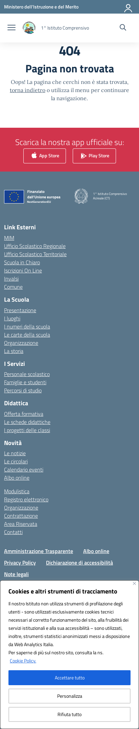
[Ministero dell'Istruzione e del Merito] (41, 6)
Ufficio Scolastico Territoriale (35, 254)
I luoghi (12, 318)
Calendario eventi (23, 469)
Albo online (16, 478)
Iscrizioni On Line (23, 270)
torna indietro (27, 90)
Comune (13, 287)
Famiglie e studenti (25, 382)
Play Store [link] (94, 156)
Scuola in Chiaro (22, 262)
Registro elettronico (26, 499)
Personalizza (69, 695)
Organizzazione (21, 343)
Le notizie (15, 453)
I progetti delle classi (27, 430)
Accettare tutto (70, 677)
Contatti (13, 532)
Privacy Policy (20, 562)
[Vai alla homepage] (65, 28)
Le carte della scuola (27, 335)
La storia (13, 351)
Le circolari (16, 461)
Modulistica (16, 491)
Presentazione (20, 310)
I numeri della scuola (27, 326)
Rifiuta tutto (69, 714)
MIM (9, 238)
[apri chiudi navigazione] (11, 28)
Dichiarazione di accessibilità (79, 562)
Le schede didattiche (27, 422)
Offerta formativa (23, 414)
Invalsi (11, 278)
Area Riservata (20, 524)
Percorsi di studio (23, 390)
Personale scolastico (27, 374)
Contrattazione (21, 516)
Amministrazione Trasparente (38, 551)
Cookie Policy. (23, 660)
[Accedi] (128, 7)
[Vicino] (134, 583)
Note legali (16, 574)
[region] (69, 654)
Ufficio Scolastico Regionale (35, 246)
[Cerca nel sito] (123, 28)
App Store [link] (44, 156)
